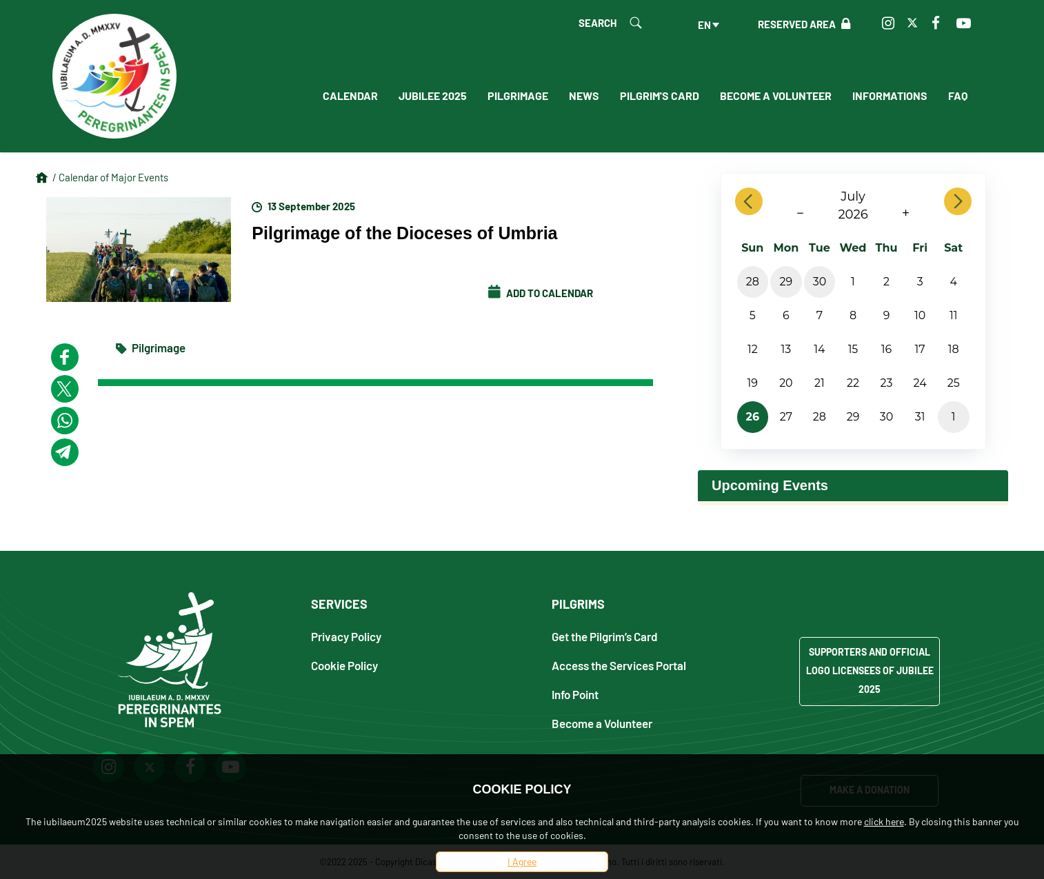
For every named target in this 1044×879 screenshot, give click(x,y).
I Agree (522, 861)
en (704, 25)
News (584, 95)
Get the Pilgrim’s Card (605, 636)
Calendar (350, 95)
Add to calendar (540, 293)
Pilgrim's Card (659, 95)
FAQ (957, 95)
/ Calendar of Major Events (110, 177)
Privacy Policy (346, 636)
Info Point (575, 694)
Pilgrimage (518, 95)
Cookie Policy (344, 665)
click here (884, 821)
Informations (889, 95)
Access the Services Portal (619, 665)
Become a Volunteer (776, 95)
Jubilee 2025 (433, 95)
